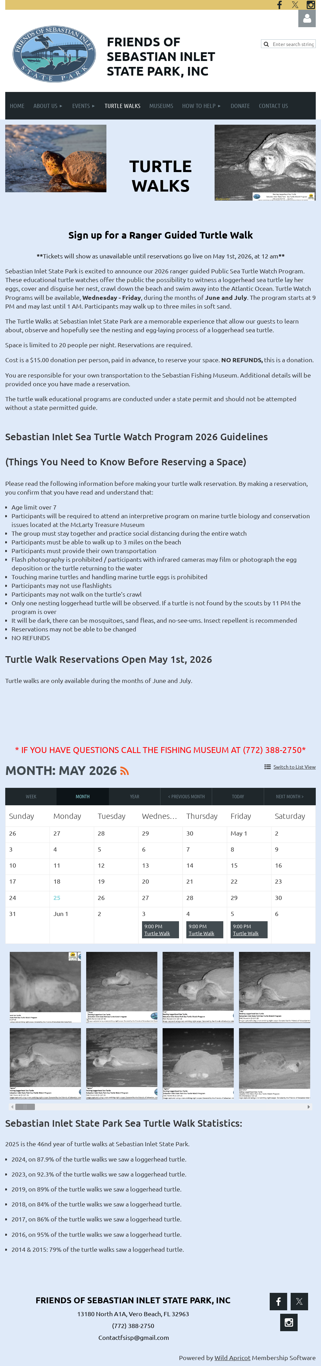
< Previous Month (186, 796)
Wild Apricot (233, 1357)
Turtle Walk (157, 933)
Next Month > (290, 796)
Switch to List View (295, 766)
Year (134, 796)
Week (31, 796)
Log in (307, 18)
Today (238, 796)
